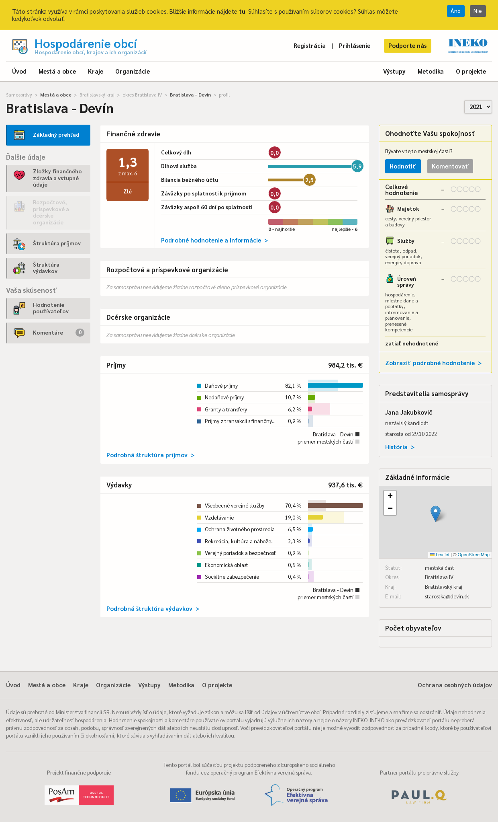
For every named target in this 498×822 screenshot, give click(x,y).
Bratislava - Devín (190, 94)
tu (242, 11)
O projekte (471, 71)
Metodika (431, 71)
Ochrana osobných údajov (455, 684)
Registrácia (310, 45)
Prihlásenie (354, 45)
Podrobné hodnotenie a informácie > (214, 240)
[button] (436, 514)
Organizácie (132, 71)
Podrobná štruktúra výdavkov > (152, 608)
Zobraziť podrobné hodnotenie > (433, 362)
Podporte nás (407, 45)
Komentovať (450, 166)
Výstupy (394, 71)
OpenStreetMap (474, 554)
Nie (478, 10)
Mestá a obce (57, 71)
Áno (456, 10)
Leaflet (439, 554)
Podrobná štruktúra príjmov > (150, 454)
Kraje (95, 71)
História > (399, 446)
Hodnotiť (403, 166)
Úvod (19, 71)
